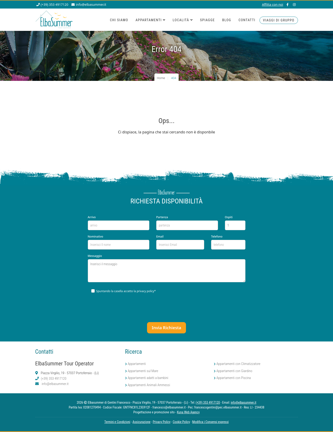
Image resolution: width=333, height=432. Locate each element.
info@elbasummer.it (55, 384)
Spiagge (207, 20)
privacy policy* (146, 291)
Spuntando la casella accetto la (123, 291)
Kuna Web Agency (188, 412)
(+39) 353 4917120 (53, 378)
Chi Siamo (119, 20)
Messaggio (95, 256)
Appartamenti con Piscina (233, 378)
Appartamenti (150, 20)
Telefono (216, 236)
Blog (226, 20)
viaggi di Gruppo (278, 20)
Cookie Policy (181, 422)
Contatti (247, 20)
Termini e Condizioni (117, 422)
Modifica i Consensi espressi (210, 422)
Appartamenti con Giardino (234, 371)
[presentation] (166, 307)
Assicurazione (141, 422)
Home (161, 78)
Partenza (162, 217)
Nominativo (95, 236)
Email (159, 236)
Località (183, 20)
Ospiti (229, 217)
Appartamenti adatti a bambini (148, 378)
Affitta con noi (272, 4)
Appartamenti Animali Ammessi (149, 385)
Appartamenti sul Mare (143, 371)
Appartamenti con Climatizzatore (238, 364)
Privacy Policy (162, 422)
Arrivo (92, 217)
